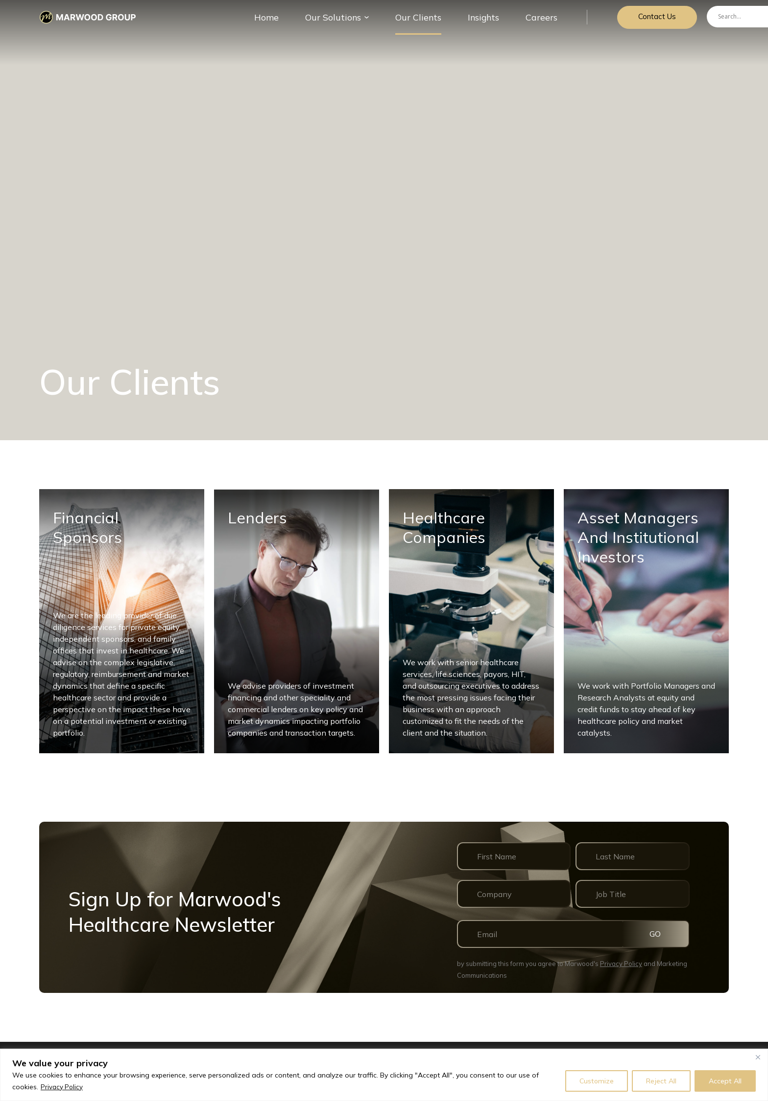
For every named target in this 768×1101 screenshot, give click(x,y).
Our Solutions (346, 21)
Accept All (725, 1081)
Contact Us (655, 21)
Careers (539, 21)
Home (285, 21)
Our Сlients (424, 21)
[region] (384, 1075)
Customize (596, 1081)
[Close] (758, 1057)
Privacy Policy (62, 1086)
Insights (484, 21)
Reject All (661, 1081)
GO (661, 934)
